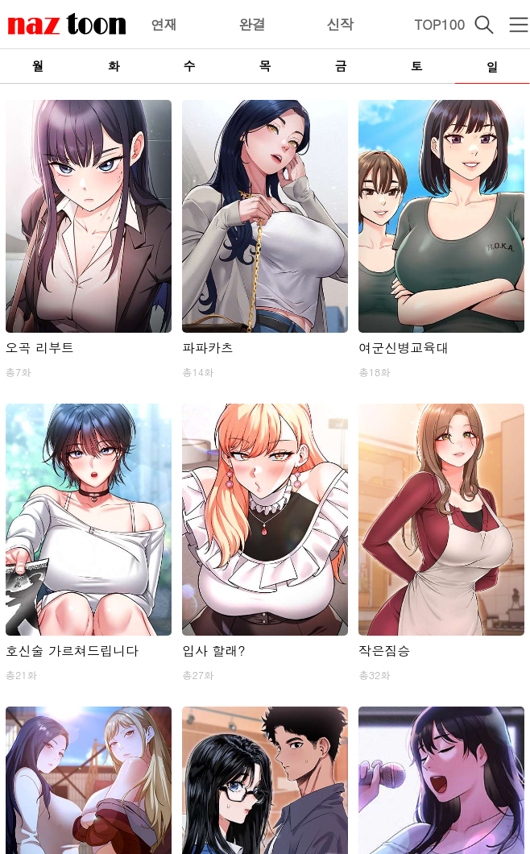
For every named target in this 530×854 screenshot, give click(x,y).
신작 (340, 24)
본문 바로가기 (0, 0)
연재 (164, 24)
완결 (252, 24)
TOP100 (439, 24)
